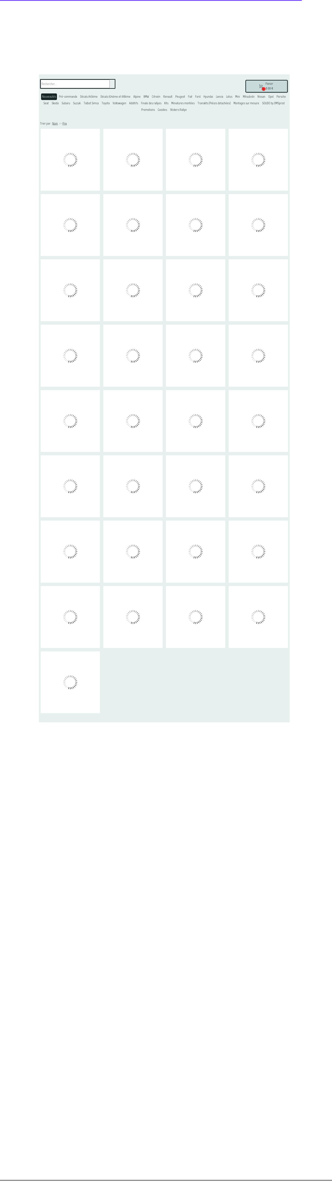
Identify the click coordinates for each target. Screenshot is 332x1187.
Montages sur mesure (246, 103)
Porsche (281, 97)
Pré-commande (68, 97)
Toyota (106, 103)
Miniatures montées (183, 103)
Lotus (229, 97)
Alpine (137, 97)
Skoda (55, 103)
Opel (271, 97)
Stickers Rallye (178, 110)
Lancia (219, 97)
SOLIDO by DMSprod (273, 103)
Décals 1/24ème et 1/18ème (115, 97)
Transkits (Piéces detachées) (214, 103)
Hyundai (208, 97)
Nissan (261, 97)
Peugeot (180, 97)
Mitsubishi (249, 97)
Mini (237, 97)
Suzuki (77, 103)
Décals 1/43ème (89, 97)
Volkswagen (119, 103)
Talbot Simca (91, 103)
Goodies (162, 110)
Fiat (190, 97)
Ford (198, 97)
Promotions (148, 110)
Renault (167, 97)
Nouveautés (49, 97)
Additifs (133, 103)
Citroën (156, 97)
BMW (146, 97)
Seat (46, 103)
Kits (166, 103)
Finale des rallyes (151, 103)
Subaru (66, 103)
